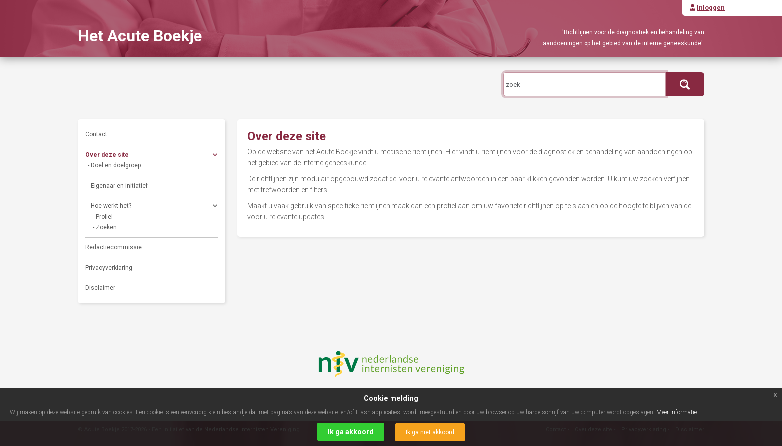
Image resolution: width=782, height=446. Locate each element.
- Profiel (103, 216)
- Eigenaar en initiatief (118, 185)
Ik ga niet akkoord (430, 432)
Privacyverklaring (108, 267)
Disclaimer (100, 287)
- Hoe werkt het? (153, 207)
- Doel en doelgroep (114, 165)
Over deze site (151, 156)
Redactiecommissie (113, 247)
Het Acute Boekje (140, 35)
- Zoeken (105, 227)
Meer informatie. (677, 412)
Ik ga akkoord (351, 432)
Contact (96, 134)
